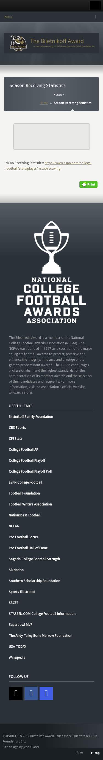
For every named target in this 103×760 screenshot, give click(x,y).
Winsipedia (17, 658)
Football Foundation (24, 493)
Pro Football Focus (23, 537)
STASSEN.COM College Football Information (42, 614)
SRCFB (13, 603)
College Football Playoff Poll (30, 471)
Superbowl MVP (20, 625)
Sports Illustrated (22, 592)
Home (8, 16)
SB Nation (16, 570)
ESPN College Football (25, 482)
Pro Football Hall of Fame (28, 548)
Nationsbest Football (24, 515)
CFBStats (15, 439)
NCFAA (14, 526)
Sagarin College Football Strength (34, 559)
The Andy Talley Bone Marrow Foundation (40, 636)
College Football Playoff (27, 461)
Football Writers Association (30, 504)
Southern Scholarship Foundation (34, 581)
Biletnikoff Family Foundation (31, 417)
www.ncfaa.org (20, 392)
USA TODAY (17, 647)
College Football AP (23, 450)
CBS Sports (17, 428)
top (97, 753)
